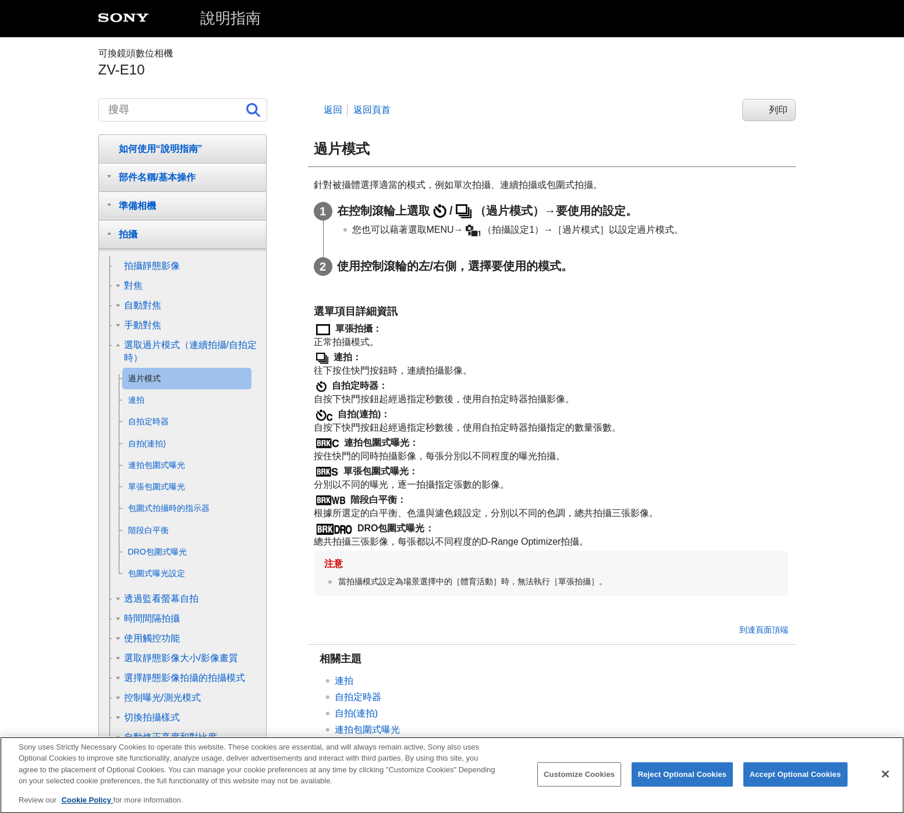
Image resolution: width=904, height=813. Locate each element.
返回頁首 (372, 110)
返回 (333, 110)
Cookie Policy (88, 808)
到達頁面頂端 (763, 629)
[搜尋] (182, 110)
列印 (778, 110)
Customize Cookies (579, 782)
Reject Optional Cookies (682, 782)
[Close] (885, 783)
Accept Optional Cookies (795, 782)
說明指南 (230, 18)
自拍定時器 (358, 697)
